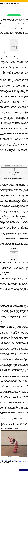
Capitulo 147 (4, 465)
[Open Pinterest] (27, 500)
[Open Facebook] (23, 500)
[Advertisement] (14, 158)
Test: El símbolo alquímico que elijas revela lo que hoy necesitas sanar (15, 482)
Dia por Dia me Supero (4, 496)
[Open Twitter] (24, 500)
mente (8, 465)
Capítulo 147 (20, 461)
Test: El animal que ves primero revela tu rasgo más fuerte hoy (13, 488)
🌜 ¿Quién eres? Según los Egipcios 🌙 (10, 479)
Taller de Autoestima (13, 465)
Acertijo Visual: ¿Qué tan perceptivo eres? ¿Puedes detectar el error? (14, 476)
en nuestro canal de (14, 15)
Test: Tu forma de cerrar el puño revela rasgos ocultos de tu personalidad (13, 486)
